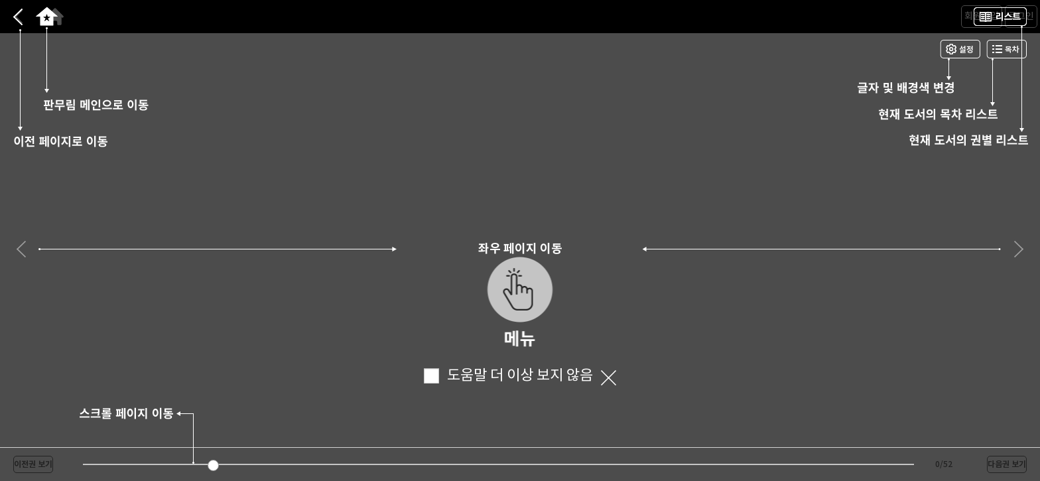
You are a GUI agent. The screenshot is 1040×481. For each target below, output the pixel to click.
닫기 (608, 378)
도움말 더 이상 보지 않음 (508, 376)
